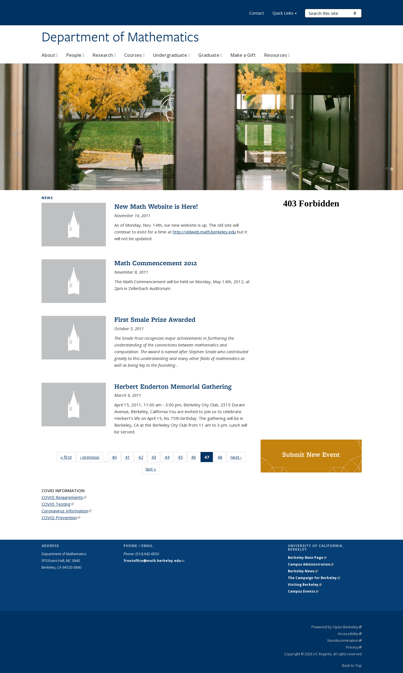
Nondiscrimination (344, 640)
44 (169, 458)
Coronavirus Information (67, 511)
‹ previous (91, 457)
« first (68, 457)
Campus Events (303, 591)
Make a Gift (243, 55)
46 (195, 458)
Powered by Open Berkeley (336, 626)
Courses (134, 55)
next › (238, 457)
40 (116, 458)
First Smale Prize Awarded (154, 319)
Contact (256, 13)
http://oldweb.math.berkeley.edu (204, 232)
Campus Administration (311, 564)
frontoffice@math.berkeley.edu (154, 560)
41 (129, 458)
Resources (277, 55)
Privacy (354, 647)
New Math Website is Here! (156, 206)
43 (155, 458)
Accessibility (350, 633)
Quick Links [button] (284, 13)
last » (153, 469)
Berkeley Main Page (307, 557)
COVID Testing (58, 504)
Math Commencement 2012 (155, 262)
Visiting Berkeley (305, 584)
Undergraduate (171, 55)
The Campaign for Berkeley (314, 577)
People (75, 55)
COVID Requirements (64, 497)
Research (104, 55)
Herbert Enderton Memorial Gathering (172, 386)
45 (182, 458)
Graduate (210, 55)
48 (221, 458)
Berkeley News (303, 571)
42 (142, 458)
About (50, 55)
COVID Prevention (61, 517)
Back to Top (352, 665)
